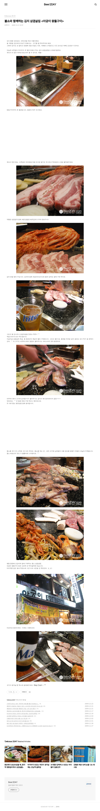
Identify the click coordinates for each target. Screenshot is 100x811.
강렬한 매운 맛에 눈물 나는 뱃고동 (17, 718)
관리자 (57, 807)
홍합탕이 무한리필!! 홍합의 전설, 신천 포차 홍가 (21, 708)
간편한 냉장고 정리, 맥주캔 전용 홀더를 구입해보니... (23, 703)
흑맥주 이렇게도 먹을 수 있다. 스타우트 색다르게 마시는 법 (24, 706)
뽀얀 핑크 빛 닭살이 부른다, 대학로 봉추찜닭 (20, 723)
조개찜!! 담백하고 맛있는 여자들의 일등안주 (20, 716)
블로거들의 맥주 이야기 (15, 785)
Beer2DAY (50, 4)
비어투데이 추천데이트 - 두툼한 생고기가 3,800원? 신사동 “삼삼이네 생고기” (30, 726)
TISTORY (50, 807)
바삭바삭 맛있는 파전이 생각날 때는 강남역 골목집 (22, 713)
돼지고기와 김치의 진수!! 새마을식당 (18, 721)
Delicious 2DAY (11, 700)
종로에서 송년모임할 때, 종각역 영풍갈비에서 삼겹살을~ (24, 711)
